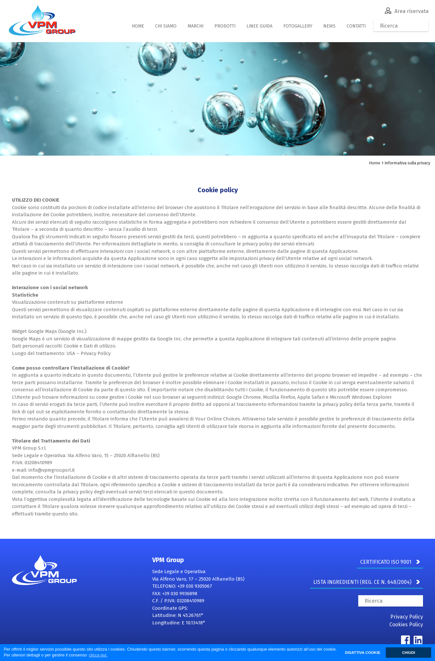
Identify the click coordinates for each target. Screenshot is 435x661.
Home (374, 162)
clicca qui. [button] (98, 655)
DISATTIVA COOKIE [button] (362, 652)
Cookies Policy (406, 624)
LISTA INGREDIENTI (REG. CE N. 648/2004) (366, 582)
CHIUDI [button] (408, 652)
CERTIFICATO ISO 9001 (390, 562)
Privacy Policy (406, 617)
